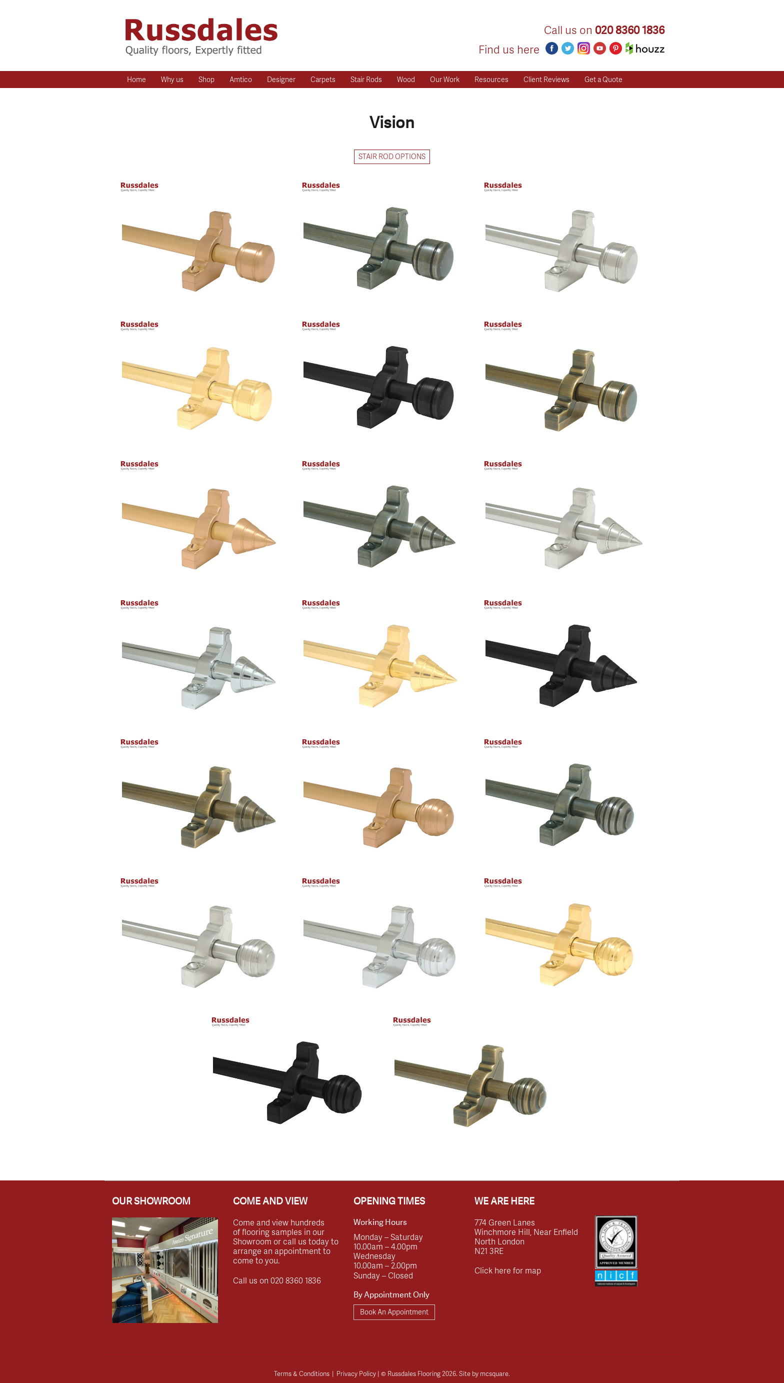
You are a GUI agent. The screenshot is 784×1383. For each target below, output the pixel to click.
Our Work (445, 79)
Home (136, 79)
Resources (491, 79)
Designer (281, 79)
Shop (206, 79)
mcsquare (494, 1373)
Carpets (323, 79)
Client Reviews (547, 79)
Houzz (645, 48)
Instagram (584, 48)
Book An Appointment (394, 1311)
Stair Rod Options (392, 156)
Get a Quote (603, 79)
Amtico (241, 79)
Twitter (568, 48)
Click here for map (507, 1270)
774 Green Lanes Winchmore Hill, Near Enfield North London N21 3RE (526, 1236)
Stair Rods (366, 79)
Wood (406, 79)
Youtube (600, 48)
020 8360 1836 (629, 30)
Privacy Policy (356, 1373)
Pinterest (616, 48)
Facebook (552, 48)
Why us (172, 79)
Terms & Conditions (302, 1373)
